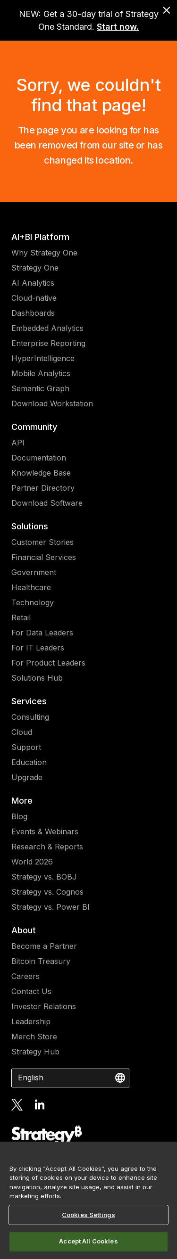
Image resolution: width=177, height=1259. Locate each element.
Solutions (29, 526)
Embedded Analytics (47, 328)
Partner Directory (43, 488)
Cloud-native (34, 298)
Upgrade (26, 777)
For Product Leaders (48, 662)
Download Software (47, 503)
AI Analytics (32, 283)
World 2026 (32, 861)
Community (34, 427)
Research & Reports (47, 846)
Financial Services (43, 557)
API (18, 442)
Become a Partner (44, 946)
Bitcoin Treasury (40, 961)
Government (33, 572)
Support (26, 747)
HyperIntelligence (43, 358)
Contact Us (31, 991)
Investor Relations (43, 1006)
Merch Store (34, 1036)
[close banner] (166, 10)
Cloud (21, 732)
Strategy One (35, 267)
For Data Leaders (42, 632)
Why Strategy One (44, 252)
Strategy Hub (35, 1051)
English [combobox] (30, 1077)
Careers (25, 976)
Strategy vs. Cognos (47, 892)
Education (29, 762)
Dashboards (33, 313)
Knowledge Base (41, 472)
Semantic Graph (40, 388)
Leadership (31, 1021)
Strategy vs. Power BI (50, 907)
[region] (88, 1200)
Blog (19, 816)
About (23, 930)
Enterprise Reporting (48, 343)
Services (29, 701)
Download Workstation (52, 403)
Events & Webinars (44, 831)
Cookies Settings (88, 1214)
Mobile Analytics (40, 373)
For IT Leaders (37, 647)
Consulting (30, 717)
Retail (21, 617)
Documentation (38, 457)
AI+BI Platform (40, 237)
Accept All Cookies (88, 1241)
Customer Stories (42, 542)
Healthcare (31, 587)
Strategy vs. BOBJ (44, 876)
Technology (32, 602)
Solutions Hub (37, 678)
